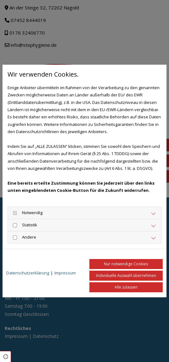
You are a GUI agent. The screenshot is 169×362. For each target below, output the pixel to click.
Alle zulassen (126, 287)
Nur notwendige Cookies (126, 264)
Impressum (65, 273)
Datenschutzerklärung (27, 273)
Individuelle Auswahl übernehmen (126, 275)
